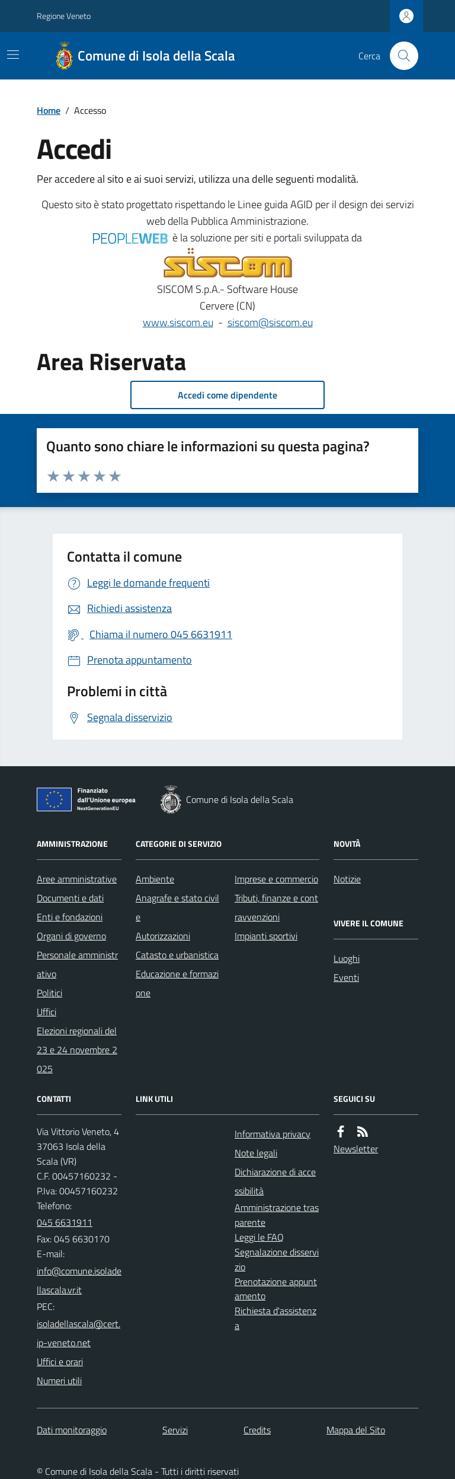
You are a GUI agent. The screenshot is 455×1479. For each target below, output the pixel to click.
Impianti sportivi (266, 936)
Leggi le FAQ (259, 1237)
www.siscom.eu (178, 322)
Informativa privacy (272, 1134)
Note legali (256, 1153)
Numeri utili (59, 1380)
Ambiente (155, 879)
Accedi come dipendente (227, 395)
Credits (257, 1430)
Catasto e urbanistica (177, 955)
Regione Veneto (64, 15)
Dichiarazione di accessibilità (275, 1181)
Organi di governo (71, 936)
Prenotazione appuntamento (276, 1288)
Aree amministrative (77, 879)
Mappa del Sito (355, 1430)
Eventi (346, 977)
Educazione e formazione (177, 983)
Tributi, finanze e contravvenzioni (276, 907)
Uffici (46, 1012)
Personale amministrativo (77, 964)
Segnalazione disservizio (277, 1259)
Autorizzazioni (163, 936)
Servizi (175, 1430)
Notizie (347, 879)
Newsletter (356, 1149)
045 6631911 (64, 1222)
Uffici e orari (60, 1361)
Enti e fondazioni (69, 917)
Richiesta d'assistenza (275, 1318)
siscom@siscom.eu (270, 322)
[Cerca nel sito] (399, 56)
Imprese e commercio (276, 879)
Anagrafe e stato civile (177, 907)
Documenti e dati (70, 898)
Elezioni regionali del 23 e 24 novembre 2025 (77, 1050)
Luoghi (347, 958)
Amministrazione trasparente (277, 1214)
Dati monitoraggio (72, 1430)
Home (48, 110)
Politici (49, 993)
